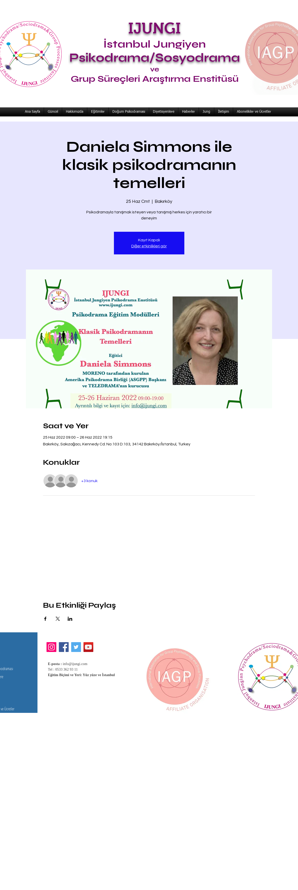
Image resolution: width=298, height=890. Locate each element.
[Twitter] (76, 647)
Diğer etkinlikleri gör (149, 246)
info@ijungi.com (75, 664)
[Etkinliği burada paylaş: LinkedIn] (70, 619)
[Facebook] (64, 647)
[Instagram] (51, 647)
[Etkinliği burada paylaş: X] (57, 619)
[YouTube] (88, 647)
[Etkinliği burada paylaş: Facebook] (45, 619)
